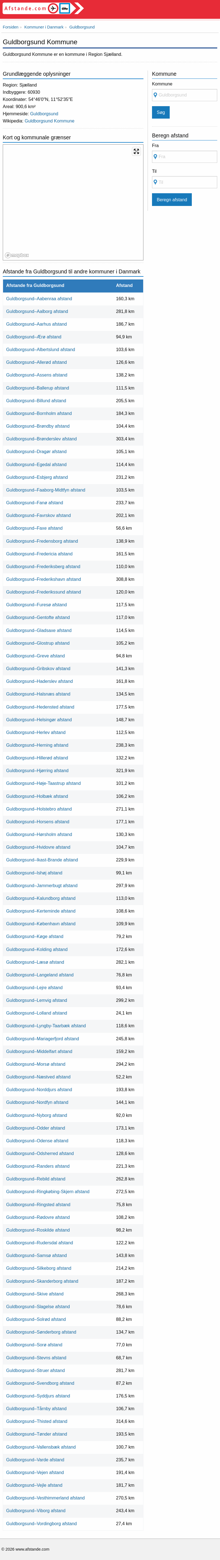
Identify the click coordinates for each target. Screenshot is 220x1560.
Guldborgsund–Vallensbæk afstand (41, 1446)
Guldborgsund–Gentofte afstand (38, 617)
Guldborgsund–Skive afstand (35, 1293)
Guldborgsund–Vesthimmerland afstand (45, 1497)
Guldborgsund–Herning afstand (37, 745)
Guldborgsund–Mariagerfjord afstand (42, 1038)
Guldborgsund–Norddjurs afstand (39, 1089)
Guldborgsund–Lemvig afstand (36, 1000)
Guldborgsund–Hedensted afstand (40, 706)
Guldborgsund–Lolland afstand (36, 1012)
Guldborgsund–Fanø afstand (34, 502)
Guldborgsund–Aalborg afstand (37, 311)
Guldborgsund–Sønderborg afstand (41, 1331)
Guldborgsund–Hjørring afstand (37, 770)
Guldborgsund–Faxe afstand (34, 528)
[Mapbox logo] (17, 255)
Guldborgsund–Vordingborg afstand (41, 1523)
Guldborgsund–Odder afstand (35, 1127)
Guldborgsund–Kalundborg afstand (40, 898)
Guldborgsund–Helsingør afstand (39, 719)
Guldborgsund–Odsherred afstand (40, 1153)
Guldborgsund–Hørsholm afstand (39, 834)
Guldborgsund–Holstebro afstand (39, 808)
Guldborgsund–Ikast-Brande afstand (42, 859)
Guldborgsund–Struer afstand (35, 1370)
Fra (155, 145)
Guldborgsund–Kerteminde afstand (40, 910)
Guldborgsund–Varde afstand (35, 1459)
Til (154, 171)
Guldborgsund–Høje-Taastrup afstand (43, 783)
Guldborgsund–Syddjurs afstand (38, 1395)
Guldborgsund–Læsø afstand (35, 962)
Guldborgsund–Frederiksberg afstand (43, 566)
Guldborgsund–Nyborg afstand (36, 1115)
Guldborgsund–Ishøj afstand (34, 872)
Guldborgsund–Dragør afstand (36, 451)
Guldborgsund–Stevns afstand (36, 1357)
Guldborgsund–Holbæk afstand (37, 796)
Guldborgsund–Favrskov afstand (38, 515)
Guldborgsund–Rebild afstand (35, 1178)
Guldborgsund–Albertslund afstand (40, 349)
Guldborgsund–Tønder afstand (36, 1433)
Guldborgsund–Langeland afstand (40, 974)
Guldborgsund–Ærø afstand (33, 336)
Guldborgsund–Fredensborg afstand (42, 541)
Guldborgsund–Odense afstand (37, 1140)
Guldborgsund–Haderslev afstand (39, 681)
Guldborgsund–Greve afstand (35, 655)
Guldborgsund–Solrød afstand (36, 1319)
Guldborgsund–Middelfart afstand (39, 1051)
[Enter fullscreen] (136, 151)
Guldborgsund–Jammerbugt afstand (41, 885)
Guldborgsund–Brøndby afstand (37, 426)
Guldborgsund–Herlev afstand (36, 732)
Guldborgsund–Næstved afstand (38, 1076)
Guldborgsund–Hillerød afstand (37, 757)
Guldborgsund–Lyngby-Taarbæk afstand (46, 1025)
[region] (73, 203)
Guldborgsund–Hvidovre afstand (38, 847)
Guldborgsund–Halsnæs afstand (38, 693)
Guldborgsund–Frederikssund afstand (43, 591)
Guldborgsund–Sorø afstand (34, 1344)
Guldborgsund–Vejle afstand (34, 1485)
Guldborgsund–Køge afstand (34, 936)
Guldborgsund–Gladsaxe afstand (39, 630)
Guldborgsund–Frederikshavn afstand (43, 579)
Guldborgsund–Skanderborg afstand (42, 1281)
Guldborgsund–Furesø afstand (36, 604)
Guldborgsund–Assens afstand (36, 374)
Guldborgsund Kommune (49, 120)
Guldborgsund (44, 113)
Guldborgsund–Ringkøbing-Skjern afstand (47, 1191)
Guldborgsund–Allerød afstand (36, 362)
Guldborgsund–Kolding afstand (36, 949)
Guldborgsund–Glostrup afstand (37, 643)
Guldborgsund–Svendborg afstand (40, 1383)
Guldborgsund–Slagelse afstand (38, 1306)
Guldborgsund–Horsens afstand (37, 821)
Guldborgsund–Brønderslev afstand (41, 438)
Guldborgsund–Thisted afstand (36, 1421)
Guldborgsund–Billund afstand (36, 400)
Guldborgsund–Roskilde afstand (38, 1229)
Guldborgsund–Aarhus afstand (36, 324)
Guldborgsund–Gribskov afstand (38, 668)
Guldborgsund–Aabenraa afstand (39, 298)
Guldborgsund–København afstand (40, 923)
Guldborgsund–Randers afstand (37, 1166)
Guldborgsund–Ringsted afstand (38, 1204)
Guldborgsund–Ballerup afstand (37, 387)
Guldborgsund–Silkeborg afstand (38, 1268)
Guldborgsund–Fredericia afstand (39, 553)
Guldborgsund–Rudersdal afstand (39, 1242)
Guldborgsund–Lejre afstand (34, 987)
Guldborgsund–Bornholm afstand (39, 413)
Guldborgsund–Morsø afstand (35, 1064)
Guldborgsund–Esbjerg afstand (37, 477)
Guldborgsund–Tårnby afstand (36, 1408)
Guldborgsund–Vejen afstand (35, 1472)
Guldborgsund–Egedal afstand (36, 464)
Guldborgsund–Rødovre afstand (38, 1217)
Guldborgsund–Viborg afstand (36, 1510)
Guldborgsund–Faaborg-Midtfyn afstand (45, 489)
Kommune (162, 83)
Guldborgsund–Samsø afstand (36, 1255)
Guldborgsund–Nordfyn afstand (37, 1102)
